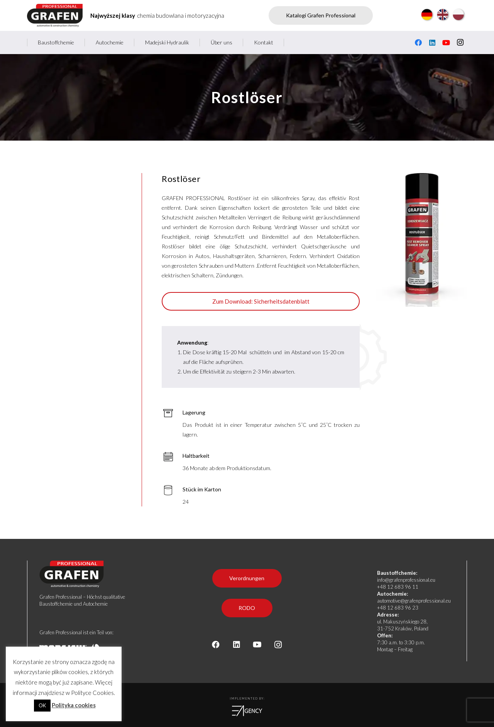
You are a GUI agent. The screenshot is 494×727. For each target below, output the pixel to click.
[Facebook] (418, 42)
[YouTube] (446, 42)
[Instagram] (460, 42)
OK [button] (42, 705)
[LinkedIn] (432, 42)
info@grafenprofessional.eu (406, 580)
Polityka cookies (74, 705)
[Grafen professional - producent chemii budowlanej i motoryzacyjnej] (55, 15)
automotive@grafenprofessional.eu (414, 601)
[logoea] (247, 710)
